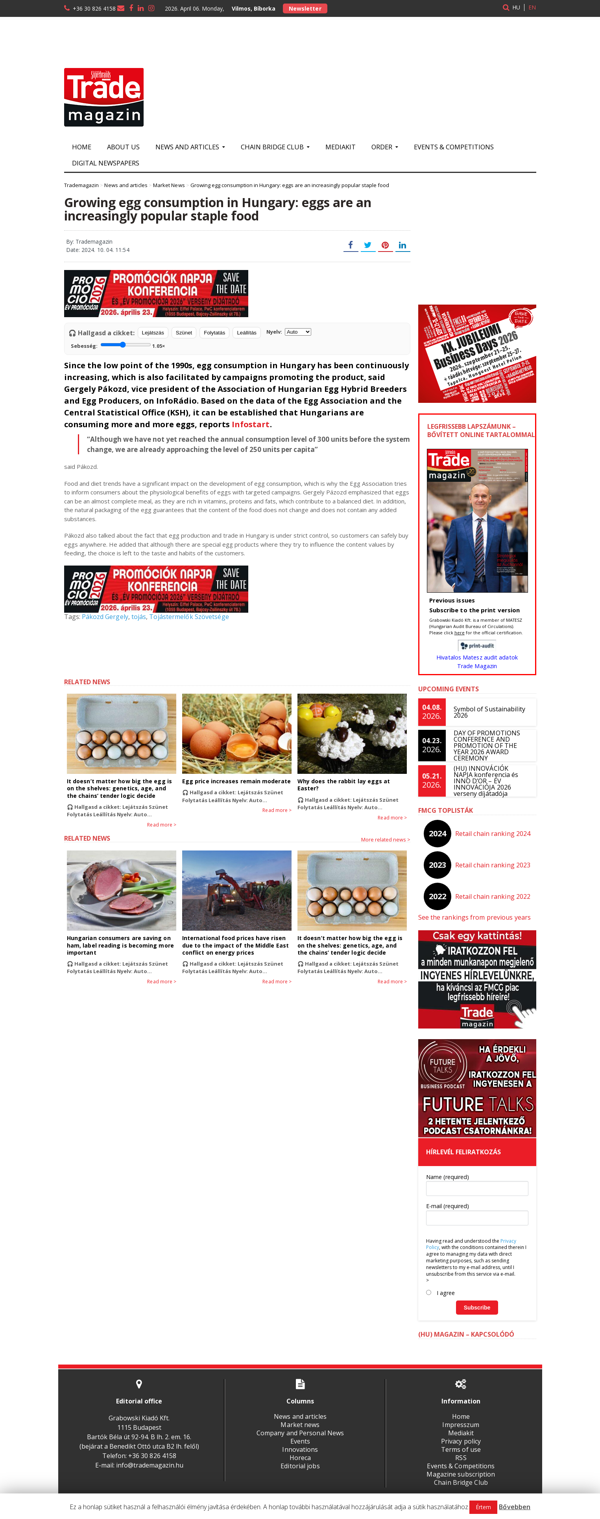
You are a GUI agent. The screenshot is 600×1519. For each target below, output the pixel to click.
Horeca (300, 1457)
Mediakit (340, 146)
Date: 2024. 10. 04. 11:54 (97, 249)
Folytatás (214, 333)
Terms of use (460, 1449)
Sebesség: (118, 345)
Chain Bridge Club (460, 1482)
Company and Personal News (300, 1433)
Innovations (300, 1449)
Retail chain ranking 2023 (493, 865)
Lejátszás (153, 333)
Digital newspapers (105, 162)
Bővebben (514, 1506)
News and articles (300, 1416)
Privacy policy (460, 1441)
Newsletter (305, 8)
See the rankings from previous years (474, 917)
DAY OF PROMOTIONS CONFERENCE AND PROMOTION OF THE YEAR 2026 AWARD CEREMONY (487, 745)
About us (123, 146)
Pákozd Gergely (105, 616)
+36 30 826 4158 (94, 8)
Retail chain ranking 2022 (493, 896)
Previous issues (451, 600)
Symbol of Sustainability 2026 (489, 712)
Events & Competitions (454, 146)
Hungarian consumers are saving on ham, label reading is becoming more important (120, 945)
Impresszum (461, 1424)
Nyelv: (288, 332)
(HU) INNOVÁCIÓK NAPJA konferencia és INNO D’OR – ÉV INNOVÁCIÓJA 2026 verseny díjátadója (491, 781)
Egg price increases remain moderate (236, 781)
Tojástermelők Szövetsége (188, 616)
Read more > (162, 825)
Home (81, 146)
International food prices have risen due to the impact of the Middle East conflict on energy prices (235, 945)
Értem (483, 1507)
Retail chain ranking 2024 (493, 833)
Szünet (184, 333)
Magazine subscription (461, 1474)
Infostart (251, 424)
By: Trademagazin (89, 241)
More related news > (385, 839)
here (459, 633)
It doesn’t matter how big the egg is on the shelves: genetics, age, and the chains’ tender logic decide (121, 788)
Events (300, 1441)
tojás (138, 616)
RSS (460, 1457)
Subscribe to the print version (474, 610)
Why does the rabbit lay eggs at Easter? (343, 784)
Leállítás (247, 333)
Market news (300, 1424)
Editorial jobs (300, 1466)
